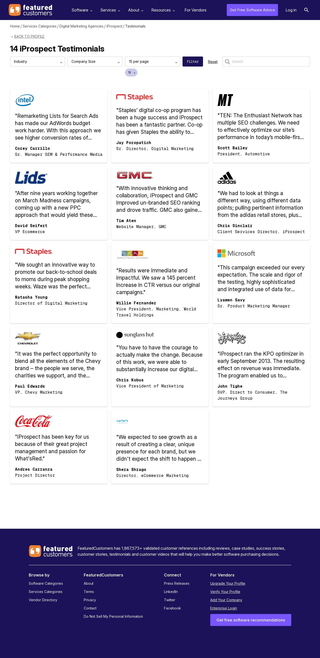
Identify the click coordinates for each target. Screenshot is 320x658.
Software (81, 10)
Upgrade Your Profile (227, 583)
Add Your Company (226, 600)
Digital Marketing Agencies (82, 26)
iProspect (114, 26)
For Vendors (195, 10)
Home (15, 26)
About (135, 10)
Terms (89, 591)
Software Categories (46, 583)
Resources (162, 10)
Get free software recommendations (250, 619)
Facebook (172, 608)
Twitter (169, 600)
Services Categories (39, 26)
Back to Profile (29, 36)
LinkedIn (171, 591)
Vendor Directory (43, 600)
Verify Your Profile (225, 591)
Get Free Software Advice (252, 10)
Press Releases (177, 583)
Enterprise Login (223, 608)
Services (109, 10)
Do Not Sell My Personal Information (113, 616)
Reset (213, 62)
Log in (291, 10)
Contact (90, 608)
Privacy (90, 600)
